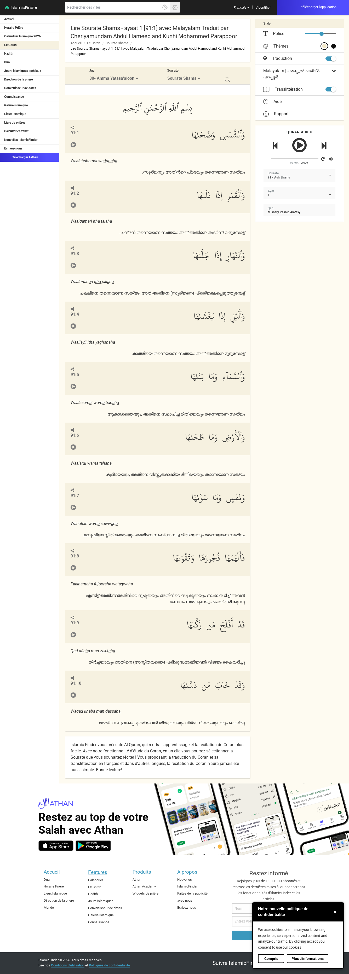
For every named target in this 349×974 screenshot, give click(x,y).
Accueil (9, 19)
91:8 (75, 556)
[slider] (321, 34)
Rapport (276, 113)
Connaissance (14, 97)
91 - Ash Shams (279, 177)
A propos (187, 872)
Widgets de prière (145, 893)
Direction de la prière (18, 79)
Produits (142, 872)
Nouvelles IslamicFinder (20, 140)
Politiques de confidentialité (109, 965)
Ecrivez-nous (13, 148)
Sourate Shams (117, 43)
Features (97, 872)
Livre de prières (14, 122)
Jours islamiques (100, 901)
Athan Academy (144, 886)
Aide (272, 101)
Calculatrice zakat (16, 131)
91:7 (75, 495)
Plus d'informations (307, 958)
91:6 (75, 435)
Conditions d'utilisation (67, 965)
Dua (7, 62)
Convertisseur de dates (20, 88)
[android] (93, 845)
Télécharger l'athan (21, 157)
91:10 (76, 683)
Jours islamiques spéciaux (22, 71)
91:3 (75, 253)
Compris (271, 958)
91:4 (75, 314)
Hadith (8, 53)
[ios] (55, 845)
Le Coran (10, 45)
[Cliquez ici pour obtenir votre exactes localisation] (165, 7)
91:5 (75, 374)
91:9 (75, 622)
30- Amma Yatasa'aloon (111, 78)
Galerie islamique (16, 105)
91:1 (75, 132)
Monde (49, 907)
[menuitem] (241, 7)
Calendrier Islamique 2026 (22, 36)
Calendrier (95, 880)
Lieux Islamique (15, 114)
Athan (137, 879)
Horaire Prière (13, 28)
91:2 (75, 193)
